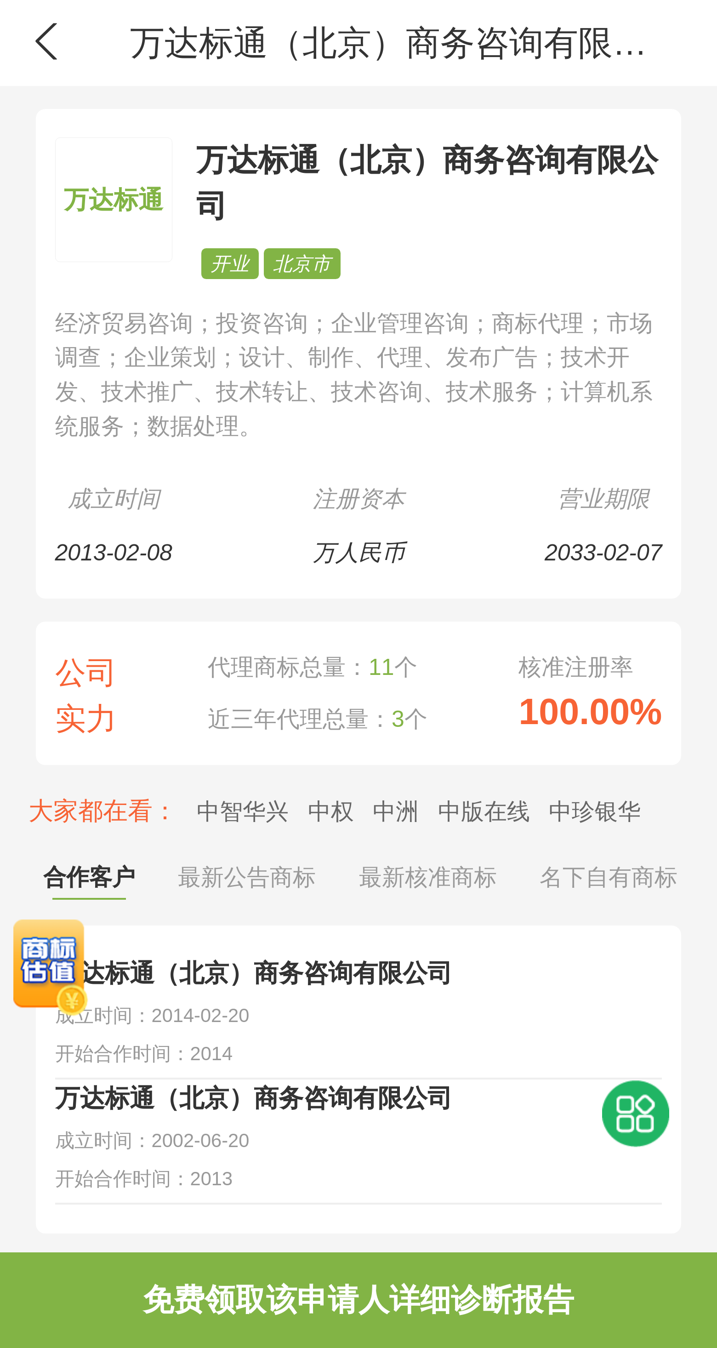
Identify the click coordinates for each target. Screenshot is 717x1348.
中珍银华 (595, 811)
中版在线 (484, 811)
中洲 (396, 811)
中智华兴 (243, 811)
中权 (331, 811)
